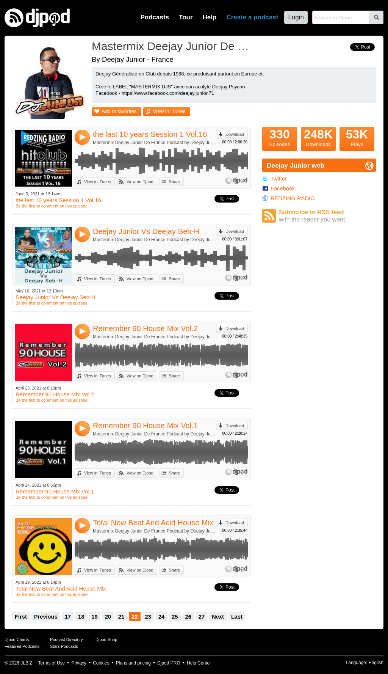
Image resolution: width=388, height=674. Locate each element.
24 (161, 617)
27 (202, 617)
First (21, 617)
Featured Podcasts (22, 646)
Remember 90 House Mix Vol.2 (145, 328)
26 (188, 617)
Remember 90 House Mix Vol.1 (145, 425)
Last (236, 617)
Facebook (283, 188)
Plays (357, 137)
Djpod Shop (106, 639)
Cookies (101, 663)
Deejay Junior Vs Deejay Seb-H (146, 231)
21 (121, 617)
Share (174, 181)
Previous (46, 617)
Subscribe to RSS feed (327, 216)
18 (81, 617)
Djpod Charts (17, 639)
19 (94, 617)
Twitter (279, 179)
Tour (186, 17)
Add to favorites (119, 111)
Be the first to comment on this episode (52, 206)
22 (134, 617)
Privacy (79, 663)
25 (175, 617)
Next (218, 617)
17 (68, 617)
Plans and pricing (133, 663)
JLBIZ (26, 663)
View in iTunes (169, 111)
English (376, 662)
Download (234, 134)
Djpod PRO (168, 663)
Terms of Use (51, 663)
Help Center (199, 663)
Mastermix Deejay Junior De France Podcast (173, 46)
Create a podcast (252, 17)
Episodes (279, 137)
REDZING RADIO (292, 198)
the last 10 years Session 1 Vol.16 (150, 134)
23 (148, 617)
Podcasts (154, 17)
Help (210, 17)
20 (108, 617)
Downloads (318, 137)
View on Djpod (140, 181)
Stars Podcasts (64, 646)
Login (296, 17)
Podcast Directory (66, 639)
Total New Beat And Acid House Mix (153, 522)
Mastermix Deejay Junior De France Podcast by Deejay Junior (154, 142)
